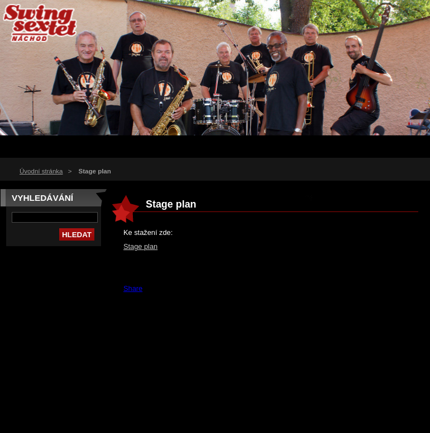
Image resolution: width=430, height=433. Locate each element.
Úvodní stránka (41, 171)
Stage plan (140, 246)
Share (132, 288)
